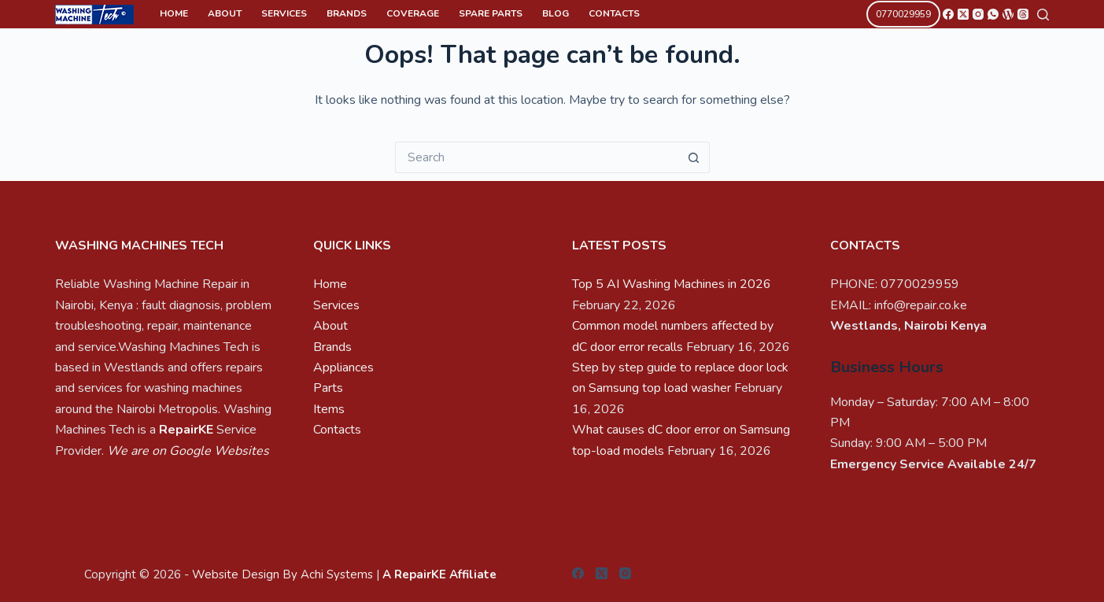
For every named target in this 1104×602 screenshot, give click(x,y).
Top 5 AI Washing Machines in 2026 (671, 284)
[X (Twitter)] (963, 14)
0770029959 (903, 14)
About (225, 13)
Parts (328, 388)
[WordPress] (1008, 14)
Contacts (614, 13)
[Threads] (1022, 14)
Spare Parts (490, 13)
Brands (347, 13)
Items (329, 409)
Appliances (343, 367)
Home (174, 13)
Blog (555, 13)
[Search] (1043, 14)
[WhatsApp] (993, 14)
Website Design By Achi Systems (282, 574)
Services (284, 13)
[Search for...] (536, 157)
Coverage (412, 13)
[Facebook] (948, 14)
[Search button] (694, 157)
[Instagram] (978, 14)
